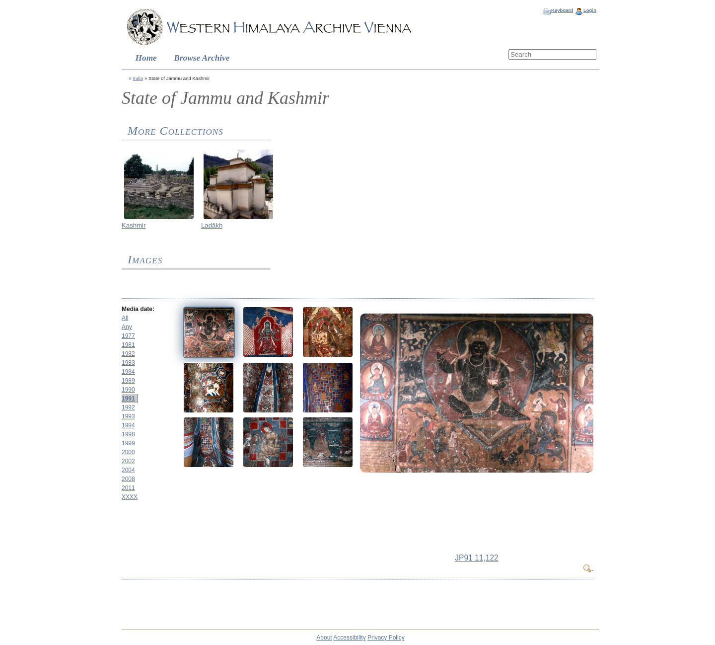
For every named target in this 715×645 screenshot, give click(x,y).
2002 (128, 461)
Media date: (138, 309)
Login (589, 10)
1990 (128, 389)
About (324, 637)
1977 (128, 335)
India (138, 78)
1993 (128, 416)
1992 (128, 407)
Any (127, 326)
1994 (128, 425)
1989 (128, 380)
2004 (128, 470)
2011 (128, 487)
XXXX (130, 496)
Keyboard (562, 10)
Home (146, 58)
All (125, 318)
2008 (128, 479)
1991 (128, 398)
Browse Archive (201, 58)
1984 (128, 371)
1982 (128, 353)
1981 (128, 344)
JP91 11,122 (477, 558)
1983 (128, 362)
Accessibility (349, 637)
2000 (128, 452)
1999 (128, 443)
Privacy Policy (386, 637)
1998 (128, 434)
